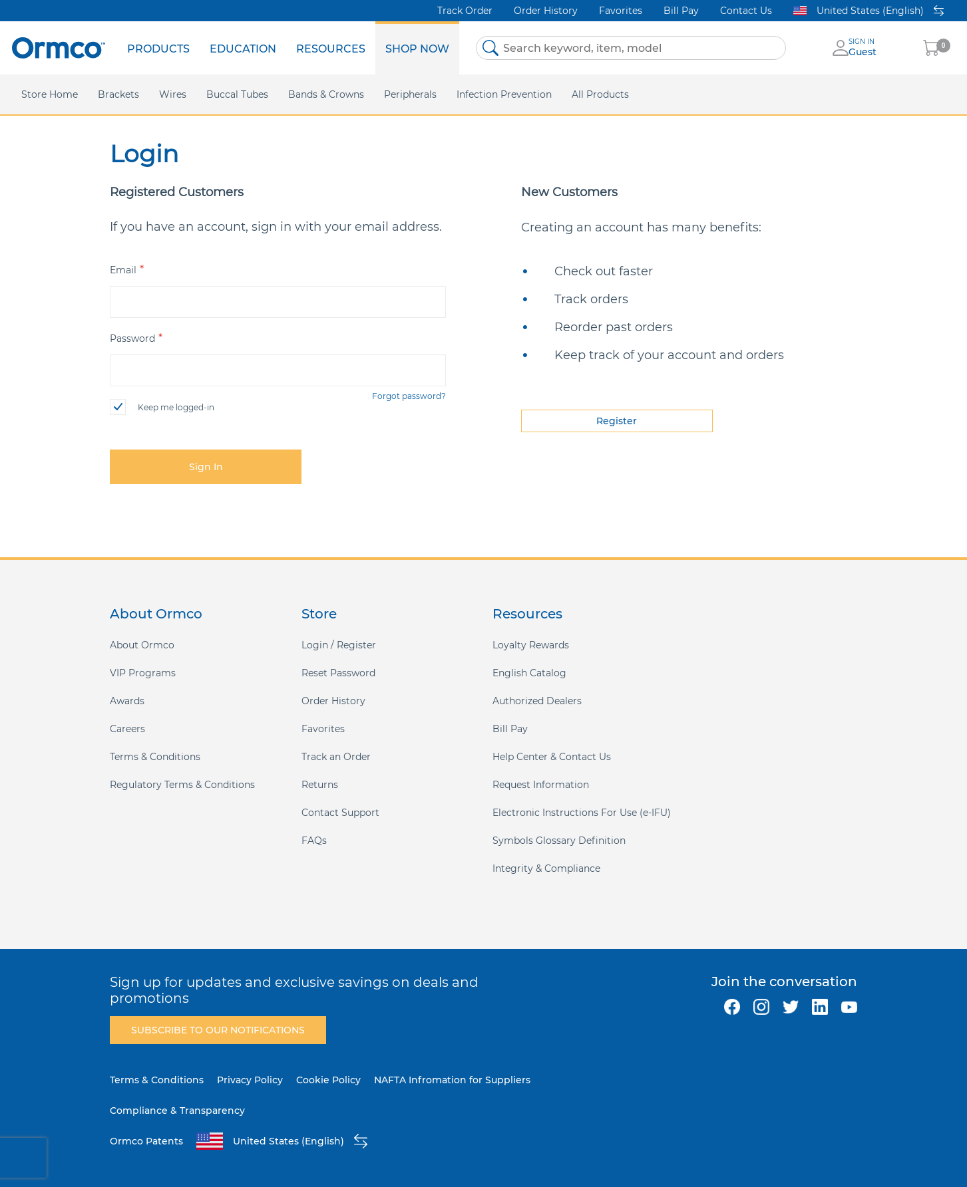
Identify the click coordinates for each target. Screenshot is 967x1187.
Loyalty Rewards (530, 645)
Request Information (540, 785)
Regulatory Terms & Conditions (182, 785)
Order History (546, 11)
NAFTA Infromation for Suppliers (452, 1080)
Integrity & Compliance (546, 868)
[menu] (288, 47)
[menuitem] (158, 47)
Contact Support (340, 813)
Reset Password (338, 673)
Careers (127, 729)
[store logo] (58, 47)
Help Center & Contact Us (551, 757)
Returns (319, 785)
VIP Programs (143, 673)
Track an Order (336, 757)
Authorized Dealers (537, 701)
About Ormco (142, 645)
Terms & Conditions (155, 757)
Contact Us (746, 11)
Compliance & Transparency (177, 1111)
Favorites (620, 11)
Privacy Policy (250, 1080)
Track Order (464, 11)
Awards (127, 701)
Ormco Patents (146, 1141)
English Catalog (529, 673)
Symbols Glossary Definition (559, 841)
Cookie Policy (328, 1080)
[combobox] (631, 48)
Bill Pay (681, 11)
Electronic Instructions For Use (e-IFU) (581, 813)
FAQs (314, 841)
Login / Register (338, 645)
